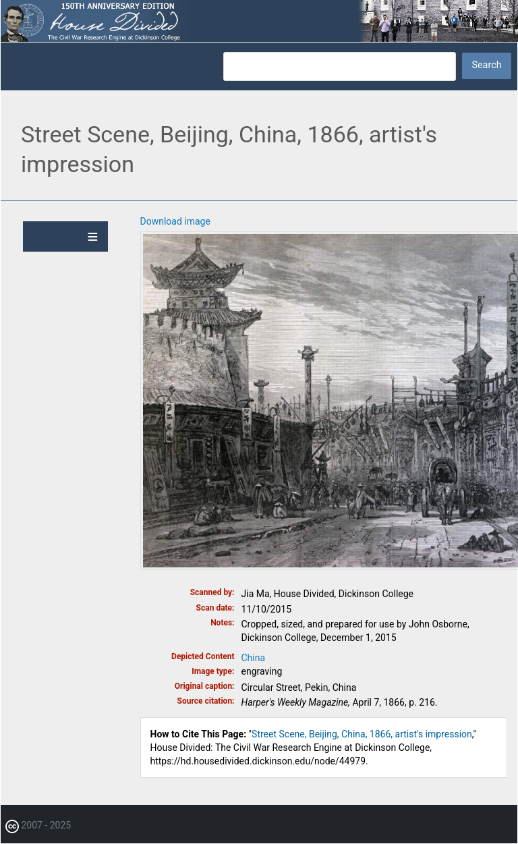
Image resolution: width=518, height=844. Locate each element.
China (253, 657)
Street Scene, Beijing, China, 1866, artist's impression (362, 734)
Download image (175, 221)
